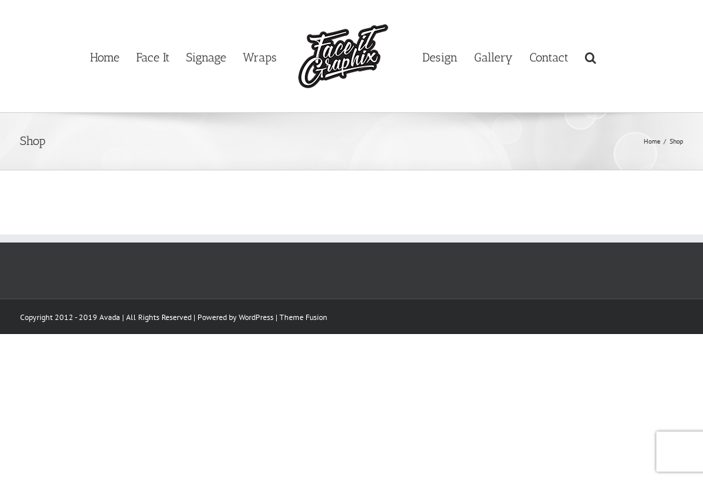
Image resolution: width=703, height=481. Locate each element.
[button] (646, 56)
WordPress (256, 317)
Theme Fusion (303, 317)
